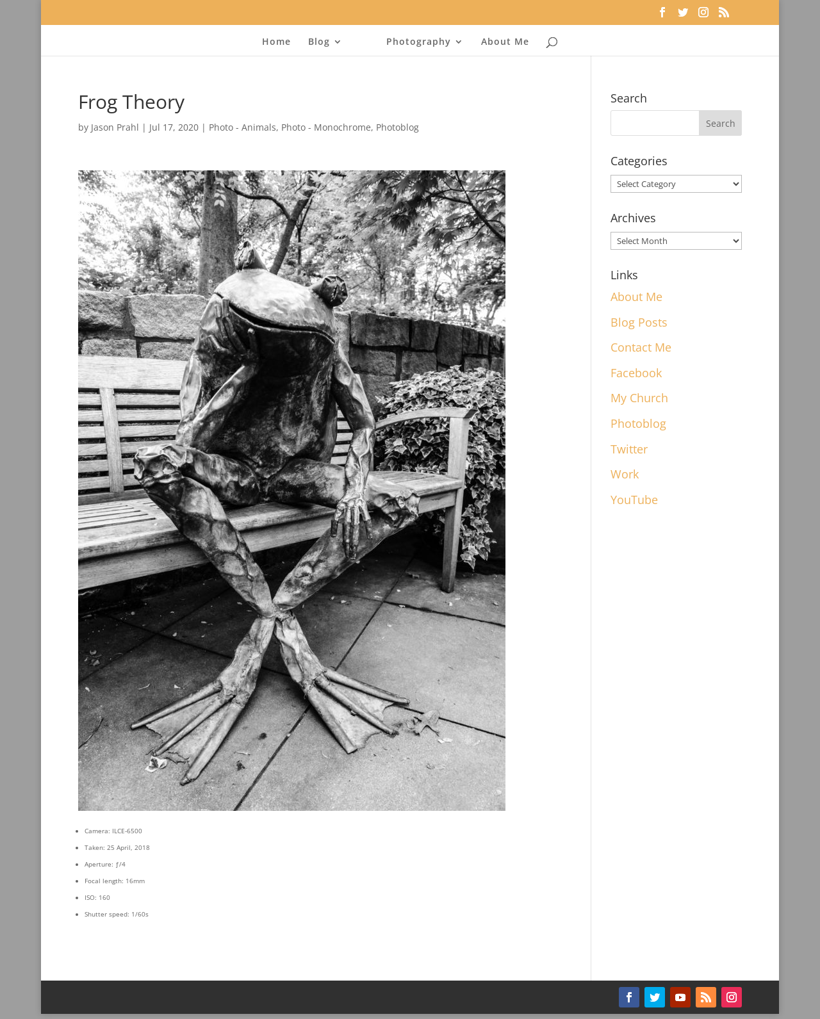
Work (625, 474)
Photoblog (397, 127)
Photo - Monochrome (326, 127)
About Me (505, 42)
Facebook (636, 372)
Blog (319, 42)
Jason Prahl (115, 127)
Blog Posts (639, 322)
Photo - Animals (242, 127)
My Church (639, 397)
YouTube (634, 499)
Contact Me (641, 347)
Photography (418, 42)
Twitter (629, 449)
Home (276, 42)
